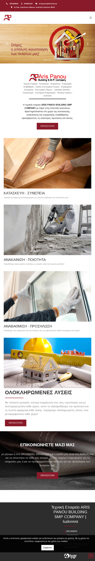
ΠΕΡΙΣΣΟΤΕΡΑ (16, 423)
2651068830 (14, 4)
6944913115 (28, 4)
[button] (7, 43)
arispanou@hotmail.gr (48, 4)
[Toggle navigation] (90, 18)
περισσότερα (47, 126)
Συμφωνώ (47, 548)
